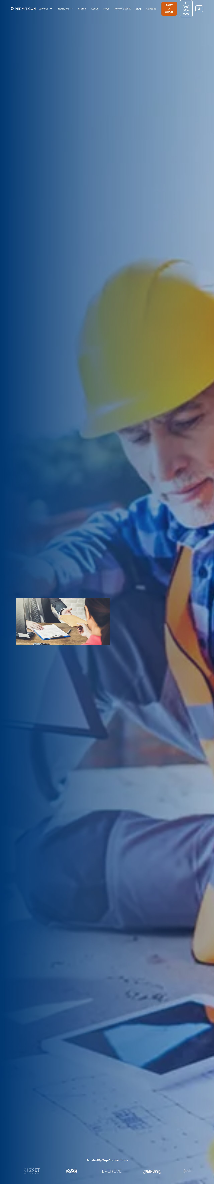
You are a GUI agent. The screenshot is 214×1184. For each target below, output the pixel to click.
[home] (23, 9)
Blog (138, 8)
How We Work (123, 8)
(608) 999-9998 (186, 9)
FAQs (106, 8)
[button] (45, 9)
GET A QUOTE (169, 9)
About (94, 8)
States (82, 8)
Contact (151, 8)
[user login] (199, 8)
